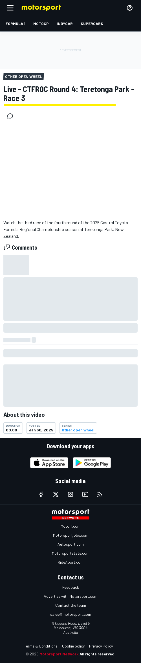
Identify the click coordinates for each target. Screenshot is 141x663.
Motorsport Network (59, 653)
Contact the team (70, 605)
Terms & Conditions (41, 646)
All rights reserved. (98, 653)
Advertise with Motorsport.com (70, 596)
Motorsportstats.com (70, 553)
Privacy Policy (101, 646)
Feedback (70, 587)
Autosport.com (71, 544)
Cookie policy (73, 646)
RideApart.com (70, 562)
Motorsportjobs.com (70, 535)
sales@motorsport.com (70, 614)
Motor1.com (70, 526)
